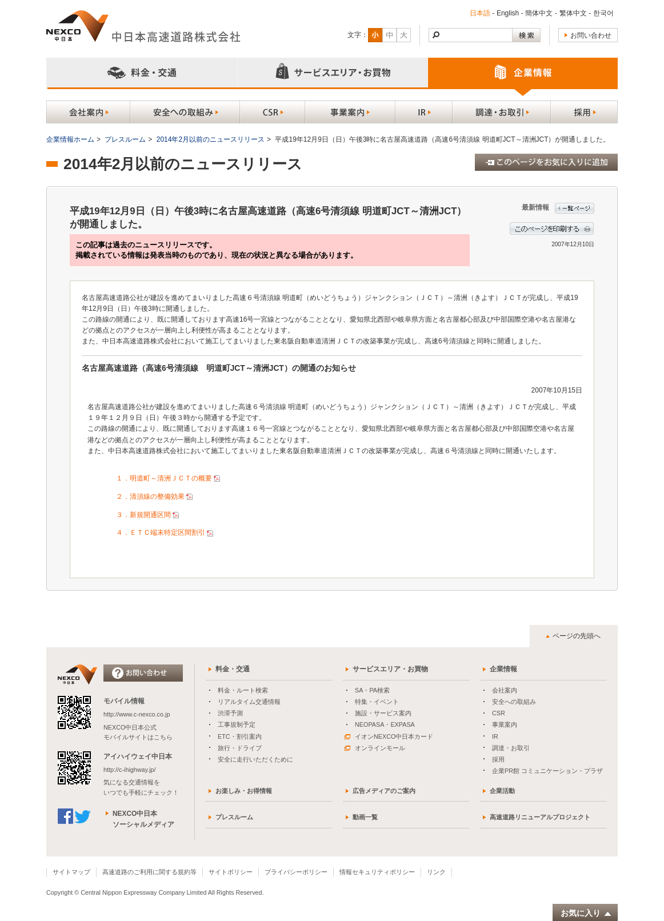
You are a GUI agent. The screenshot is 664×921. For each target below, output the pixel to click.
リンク (436, 871)
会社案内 (504, 690)
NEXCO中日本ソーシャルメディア (143, 819)
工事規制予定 (236, 724)
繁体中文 (573, 13)
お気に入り (586, 913)
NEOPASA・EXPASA (385, 724)
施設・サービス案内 (383, 713)
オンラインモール (375, 747)
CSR (498, 713)
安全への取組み (514, 701)
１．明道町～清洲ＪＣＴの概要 (169, 478)
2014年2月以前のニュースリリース (211, 139)
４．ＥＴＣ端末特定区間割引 (165, 532)
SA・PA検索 (372, 690)
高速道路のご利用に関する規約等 (149, 871)
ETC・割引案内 (240, 736)
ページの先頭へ (577, 636)
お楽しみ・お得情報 (243, 790)
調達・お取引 (511, 747)
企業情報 (503, 669)
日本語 (480, 13)
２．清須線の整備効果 (155, 496)
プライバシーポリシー (296, 871)
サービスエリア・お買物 (390, 669)
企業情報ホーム (70, 139)
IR (495, 736)
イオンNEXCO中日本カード (389, 736)
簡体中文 (539, 13)
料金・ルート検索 (243, 690)
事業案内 (504, 724)
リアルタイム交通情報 (249, 701)
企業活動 (502, 790)
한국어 (603, 13)
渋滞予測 (230, 713)
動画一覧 (365, 817)
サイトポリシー (231, 871)
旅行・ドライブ (240, 747)
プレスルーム (125, 139)
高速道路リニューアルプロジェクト (540, 817)
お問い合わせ (590, 35)
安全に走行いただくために (255, 759)
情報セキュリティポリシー (377, 871)
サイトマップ (71, 871)
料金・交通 (232, 669)
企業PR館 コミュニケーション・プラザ (547, 770)
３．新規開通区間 (148, 515)
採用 (498, 759)
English (508, 13)
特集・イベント (377, 701)
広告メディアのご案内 (384, 790)
